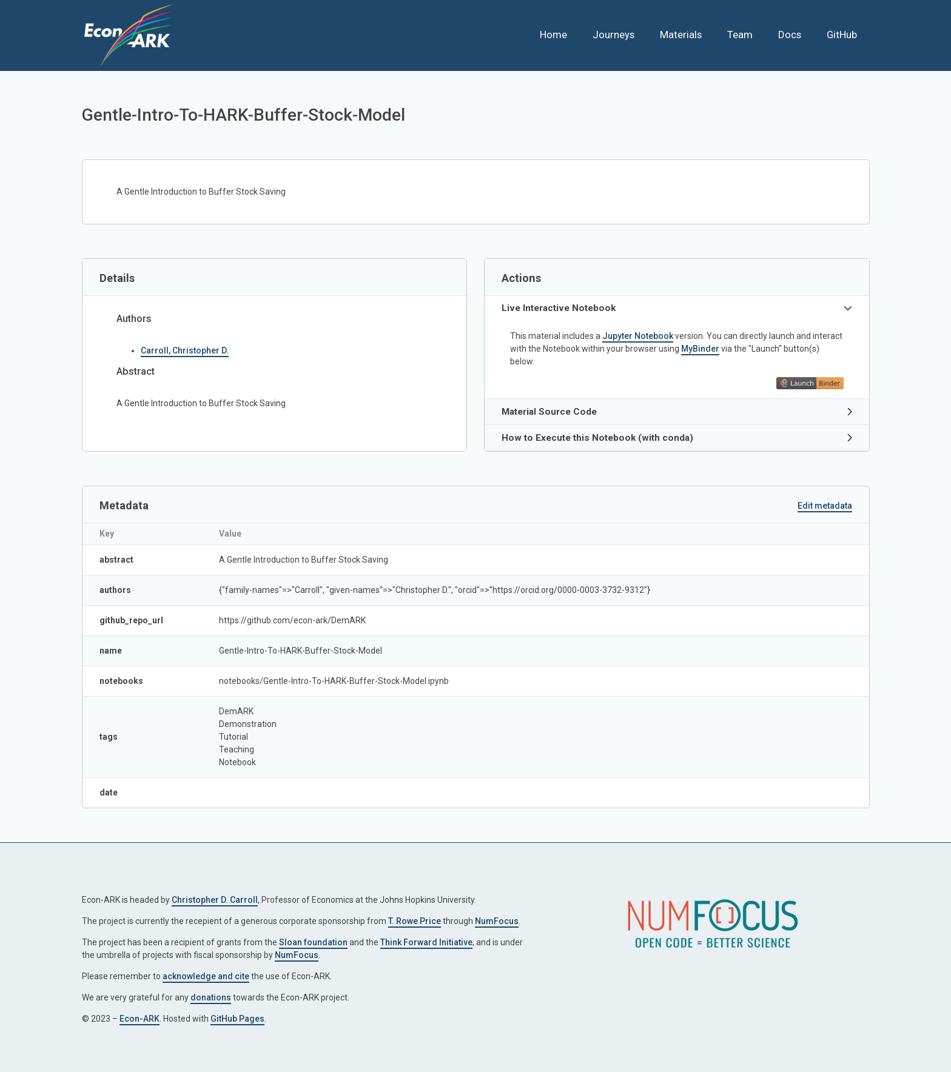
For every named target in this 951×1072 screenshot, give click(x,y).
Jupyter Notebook (637, 336)
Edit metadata (825, 506)
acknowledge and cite (206, 976)
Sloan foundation (313, 942)
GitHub (842, 34)
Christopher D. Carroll (215, 900)
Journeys (613, 34)
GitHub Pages (237, 1018)
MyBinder (700, 348)
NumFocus (497, 921)
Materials (681, 34)
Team (740, 34)
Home (553, 34)
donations (210, 997)
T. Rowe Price (414, 921)
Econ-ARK (139, 1018)
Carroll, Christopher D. (185, 350)
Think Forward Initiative (426, 942)
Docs (789, 34)
